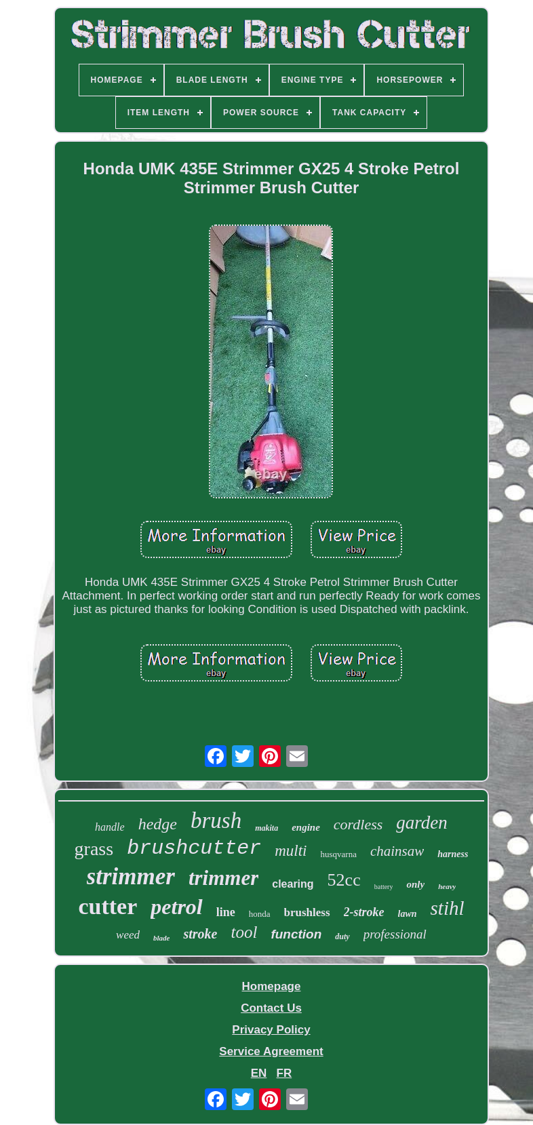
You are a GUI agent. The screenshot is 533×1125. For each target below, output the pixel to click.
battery (383, 886)
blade (161, 938)
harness (452, 854)
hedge (157, 824)
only (415, 884)
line (225, 912)
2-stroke (364, 912)
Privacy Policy (271, 1029)
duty (342, 936)
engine (306, 827)
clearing (292, 884)
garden (422, 822)
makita (266, 828)
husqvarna (338, 854)
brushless (307, 912)
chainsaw (397, 851)
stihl (448, 908)
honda (260, 914)
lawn (407, 914)
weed (128, 934)
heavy (447, 886)
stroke (200, 933)
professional (395, 934)
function (296, 934)
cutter (107, 906)
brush (216, 820)
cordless (358, 824)
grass (94, 848)
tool (244, 932)
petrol (176, 906)
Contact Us (271, 1008)
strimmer (131, 876)
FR (284, 1073)
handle (110, 827)
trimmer (223, 878)
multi (291, 850)
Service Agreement (271, 1051)
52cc (344, 880)
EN (259, 1073)
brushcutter (194, 848)
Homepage (271, 986)
